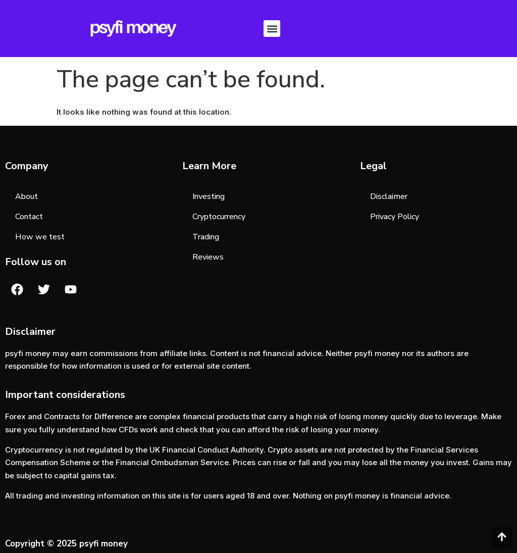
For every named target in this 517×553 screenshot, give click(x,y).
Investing (208, 196)
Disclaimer (388, 196)
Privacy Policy (394, 216)
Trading (205, 236)
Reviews (208, 257)
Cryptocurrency (218, 216)
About (26, 196)
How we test (40, 236)
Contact (29, 216)
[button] (272, 28)
